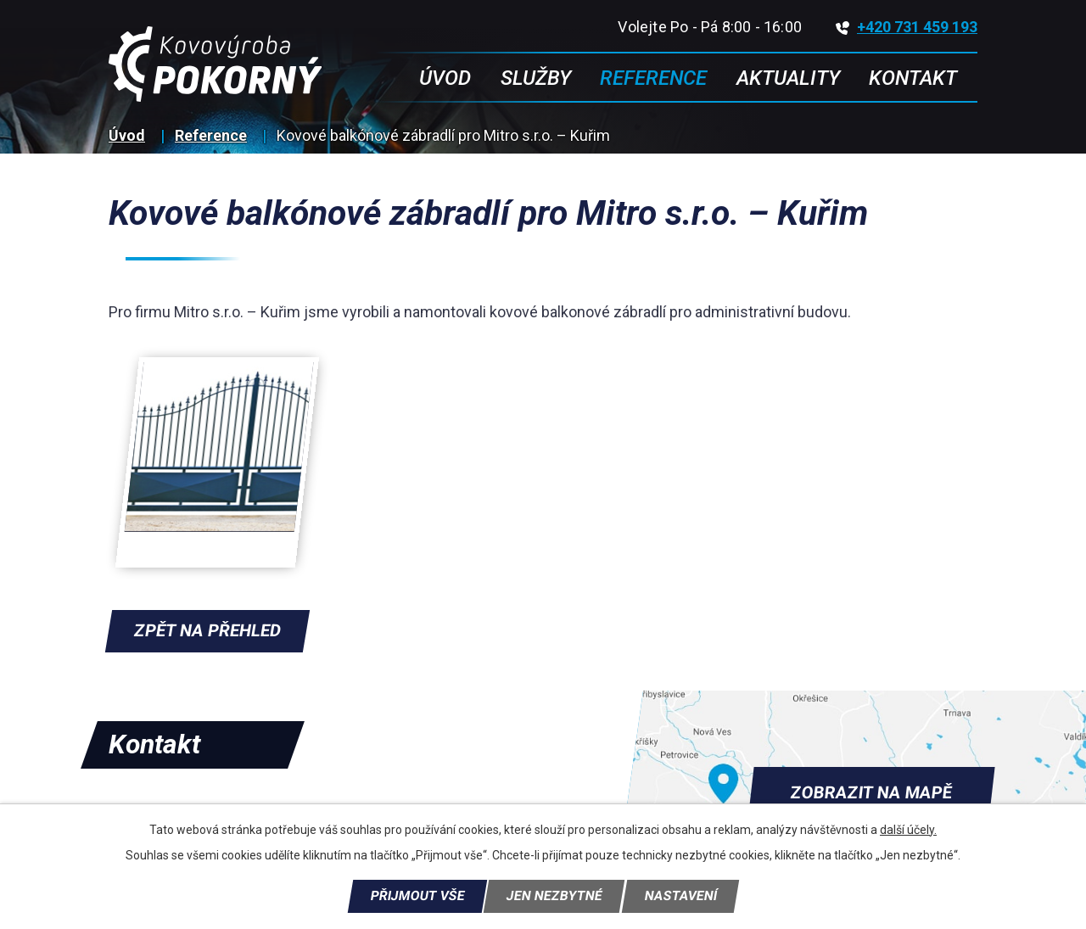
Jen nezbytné (554, 896)
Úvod (127, 135)
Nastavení (680, 896)
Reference (211, 135)
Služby (536, 78)
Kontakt (913, 78)
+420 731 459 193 (906, 27)
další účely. (908, 830)
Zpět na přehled (207, 630)
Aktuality (788, 78)
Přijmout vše (417, 896)
